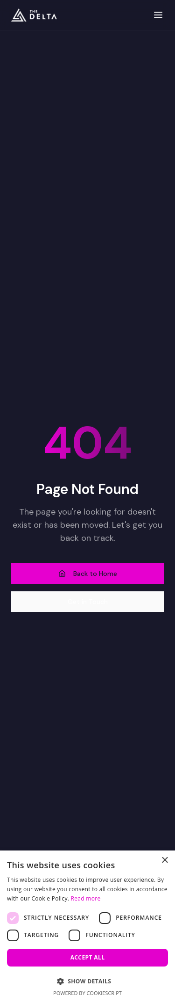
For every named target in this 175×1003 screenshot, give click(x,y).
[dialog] (87, 926)
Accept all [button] (87, 957)
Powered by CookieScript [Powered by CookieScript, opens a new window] (87, 992)
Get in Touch (88, 601)
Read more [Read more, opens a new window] (86, 898)
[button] (87, 981)
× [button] (164, 860)
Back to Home (87, 573)
